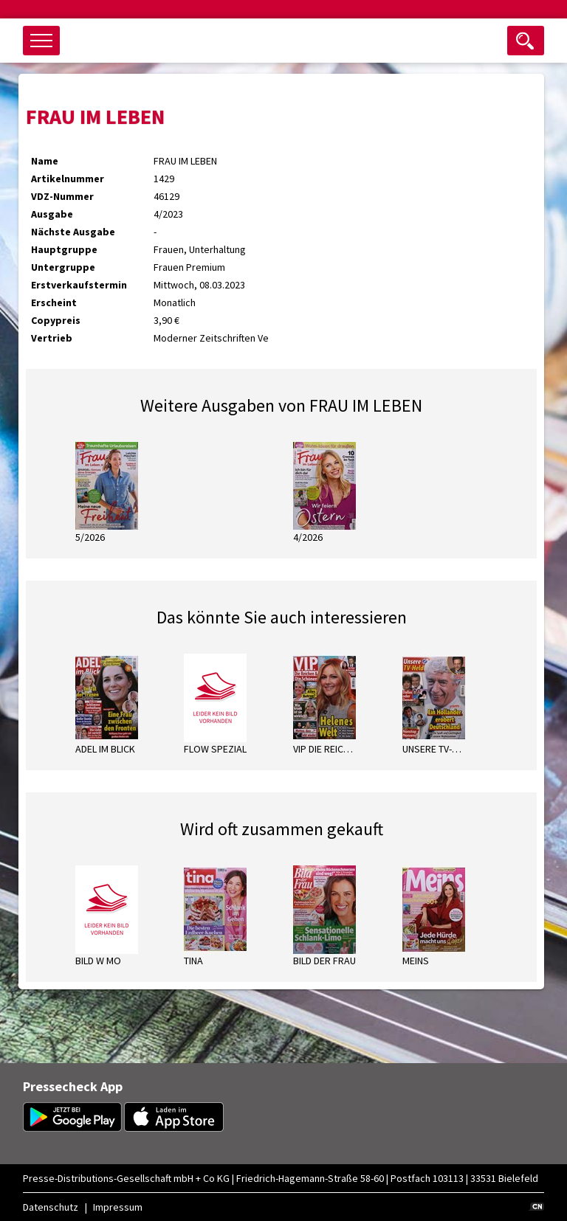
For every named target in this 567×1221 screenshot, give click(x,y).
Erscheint (54, 302)
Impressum (117, 1207)
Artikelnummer (67, 178)
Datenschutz (50, 1207)
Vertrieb (51, 338)
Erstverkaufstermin (79, 284)
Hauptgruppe (64, 249)
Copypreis (55, 320)
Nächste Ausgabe (73, 231)
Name (44, 160)
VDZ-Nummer (62, 196)
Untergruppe (63, 267)
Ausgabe (52, 214)
